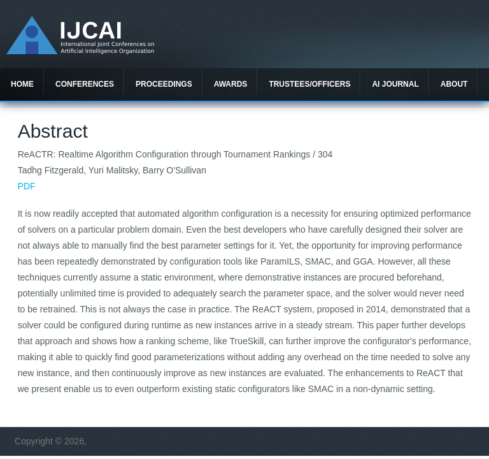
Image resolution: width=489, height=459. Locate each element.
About (454, 84)
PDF (27, 186)
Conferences (84, 84)
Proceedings (164, 84)
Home (22, 84)
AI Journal (395, 84)
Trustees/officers (309, 84)
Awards (231, 84)
